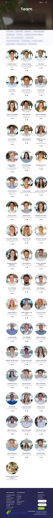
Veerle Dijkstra (26, 453)
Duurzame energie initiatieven (17, 37)
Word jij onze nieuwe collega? (12, 477)
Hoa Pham (12, 90)
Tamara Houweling (12, 114)
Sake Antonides (26, 430)
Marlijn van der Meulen (41, 139)
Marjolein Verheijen (12, 239)
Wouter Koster (26, 383)
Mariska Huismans (40, 215)
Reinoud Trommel (41, 239)
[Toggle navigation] (46, 2)
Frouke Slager (26, 191)
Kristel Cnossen (12, 64)
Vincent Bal (12, 407)
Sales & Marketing (11, 44)
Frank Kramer (26, 215)
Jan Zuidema (12, 139)
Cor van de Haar (41, 312)
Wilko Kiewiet (26, 288)
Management (28, 31)
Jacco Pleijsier (12, 288)
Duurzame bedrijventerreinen (13, 40)
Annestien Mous (12, 383)
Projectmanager (29, 37)
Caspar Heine (41, 453)
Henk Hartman (26, 114)
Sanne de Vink (26, 239)
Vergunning (9, 509)
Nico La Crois (26, 90)
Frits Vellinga (26, 337)
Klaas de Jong (26, 64)
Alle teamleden (10, 31)
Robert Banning (40, 337)
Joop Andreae (12, 337)
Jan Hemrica (41, 90)
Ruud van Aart (12, 215)
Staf (8, 37)
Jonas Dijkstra (26, 263)
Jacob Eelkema (12, 191)
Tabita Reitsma (12, 312)
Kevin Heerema (12, 453)
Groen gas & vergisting (37, 40)
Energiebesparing (10, 34)
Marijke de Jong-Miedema (12, 264)
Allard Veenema (41, 383)
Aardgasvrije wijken (26, 40)
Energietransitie (19, 31)
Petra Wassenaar (41, 114)
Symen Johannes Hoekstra (41, 264)
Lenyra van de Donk (41, 191)
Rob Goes (41, 64)
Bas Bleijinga (41, 288)
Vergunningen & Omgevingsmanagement (33, 34)
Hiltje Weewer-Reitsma (12, 165)
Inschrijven (41, 508)
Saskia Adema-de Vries (26, 313)
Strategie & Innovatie (21, 44)
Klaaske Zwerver (41, 165)
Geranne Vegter (26, 165)
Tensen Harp (41, 407)
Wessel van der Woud (12, 360)
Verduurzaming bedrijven (38, 31)
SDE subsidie (19, 34)
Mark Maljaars (26, 139)
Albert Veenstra (12, 430)
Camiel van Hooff (26, 360)
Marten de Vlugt (41, 430)
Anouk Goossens (26, 407)
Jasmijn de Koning (40, 360)
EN (41, 2)
